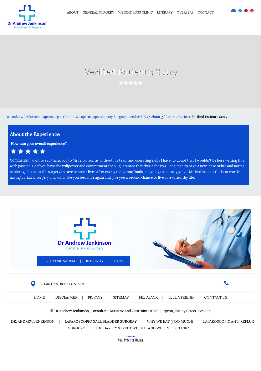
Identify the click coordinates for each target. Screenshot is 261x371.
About (72, 12)
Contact (206, 12)
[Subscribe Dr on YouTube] (246, 10)
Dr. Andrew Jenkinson (33, 321)
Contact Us (215, 297)
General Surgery (98, 12)
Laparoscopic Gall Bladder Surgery (101, 321)
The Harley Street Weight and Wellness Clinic (142, 328)
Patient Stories (176, 117)
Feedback (148, 297)
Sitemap (121, 297)
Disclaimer (66, 297)
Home (59, 12)
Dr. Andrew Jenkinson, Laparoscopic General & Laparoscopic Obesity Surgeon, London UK (76, 117)
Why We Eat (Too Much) (170, 321)
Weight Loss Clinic (135, 12)
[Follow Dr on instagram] (252, 10)
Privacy (95, 297)
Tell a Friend (181, 297)
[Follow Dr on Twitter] (240, 10)
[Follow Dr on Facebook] (233, 10)
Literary (165, 12)
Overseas (185, 12)
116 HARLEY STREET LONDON (60, 284)
